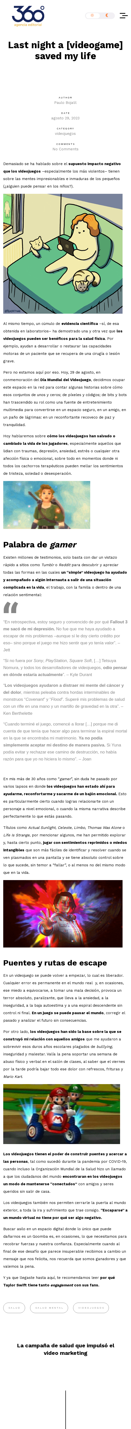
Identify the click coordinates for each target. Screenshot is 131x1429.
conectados (63, 1184)
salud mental (49, 1307)
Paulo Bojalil (65, 102)
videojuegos (65, 133)
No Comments (65, 149)
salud (14, 1307)
